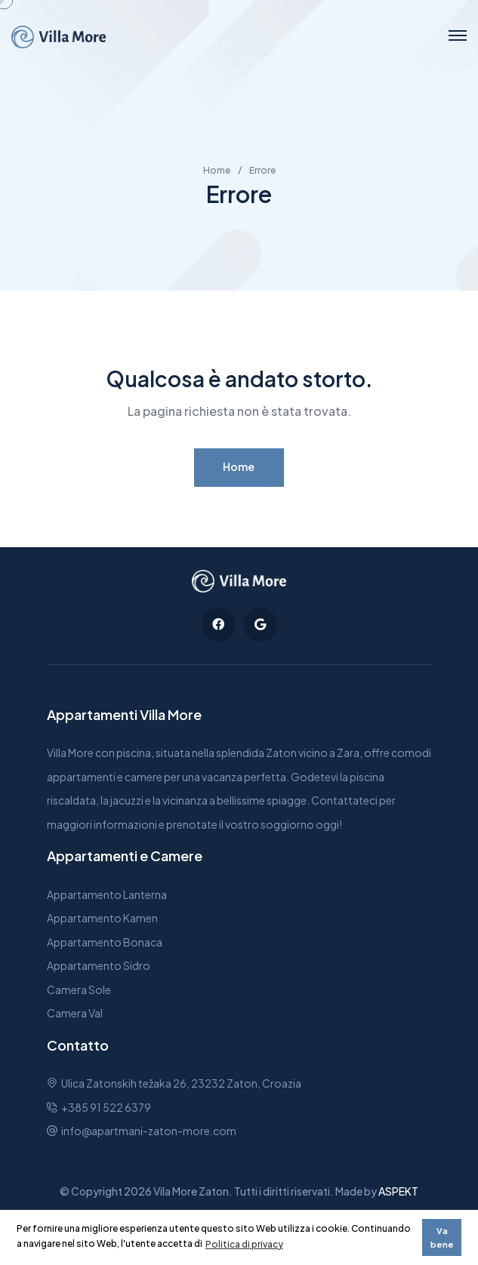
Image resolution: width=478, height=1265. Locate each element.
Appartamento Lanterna (107, 894)
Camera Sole (79, 989)
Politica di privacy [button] (244, 1244)
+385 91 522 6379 (106, 1107)
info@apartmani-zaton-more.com (148, 1130)
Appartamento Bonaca (104, 942)
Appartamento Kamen (102, 918)
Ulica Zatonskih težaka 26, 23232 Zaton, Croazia (181, 1083)
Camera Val (75, 1013)
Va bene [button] (442, 1237)
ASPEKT (398, 1191)
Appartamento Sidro (98, 965)
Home (216, 170)
